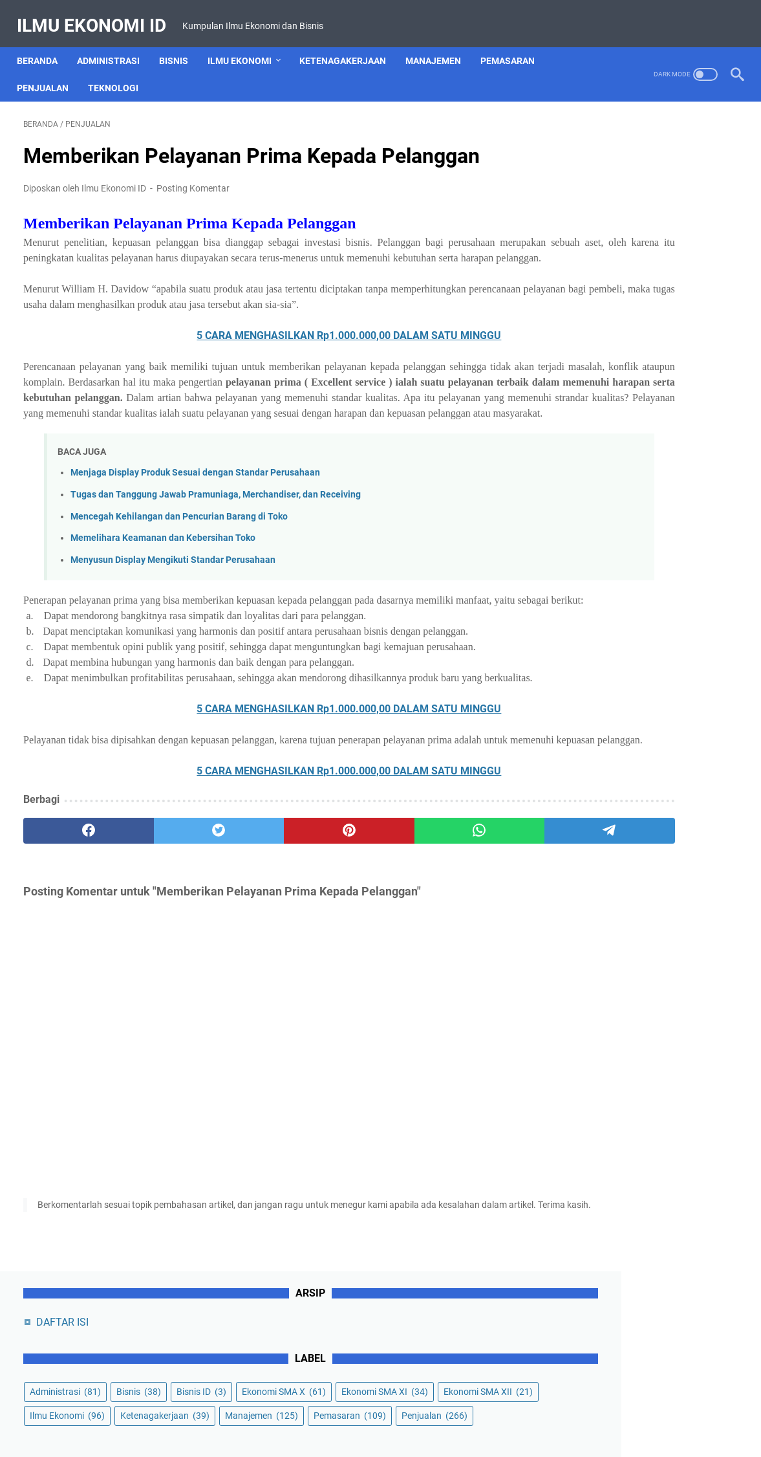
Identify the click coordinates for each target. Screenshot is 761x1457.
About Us (246, 1410)
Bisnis (180, 44)
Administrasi (114, 44)
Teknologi (119, 72)
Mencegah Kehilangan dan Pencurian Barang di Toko (179, 569)
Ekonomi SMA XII (599, 284)
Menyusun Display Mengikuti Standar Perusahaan (172, 612)
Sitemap (553, 1410)
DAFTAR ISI (587, 143)
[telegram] (454, 930)
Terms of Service (491, 1410)
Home (203, 1410)
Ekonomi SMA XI (598, 260)
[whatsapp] (358, 930)
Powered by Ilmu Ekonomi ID (412, 1437)
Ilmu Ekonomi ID (98, 15)
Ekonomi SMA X (662, 236)
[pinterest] (262, 930)
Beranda (43, 44)
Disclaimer (356, 1410)
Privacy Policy (417, 1410)
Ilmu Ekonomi (246, 44)
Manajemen (439, 44)
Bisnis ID (580, 236)
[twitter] (167, 930)
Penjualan (49, 72)
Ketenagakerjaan (349, 44)
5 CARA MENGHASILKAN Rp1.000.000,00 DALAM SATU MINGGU (263, 357)
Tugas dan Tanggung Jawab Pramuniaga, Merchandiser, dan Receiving (215, 547)
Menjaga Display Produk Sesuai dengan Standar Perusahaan (195, 525)
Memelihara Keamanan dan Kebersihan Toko (162, 591)
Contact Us (300, 1410)
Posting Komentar (193, 178)
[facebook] (71, 930)
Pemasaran (514, 44)
